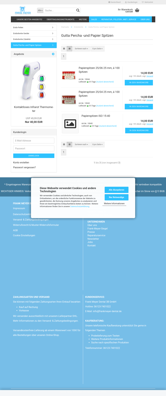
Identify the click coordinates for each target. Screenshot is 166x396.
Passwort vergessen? (24, 167)
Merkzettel (147, 2)
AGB (15, 230)
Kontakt (92, 245)
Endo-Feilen (18, 27)
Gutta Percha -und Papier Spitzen (27, 45)
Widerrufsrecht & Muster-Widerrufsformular (36, 225)
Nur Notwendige (116, 197)
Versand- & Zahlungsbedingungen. (60, 320)
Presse (91, 232)
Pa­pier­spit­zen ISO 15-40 (96, 115)
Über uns (145, 19)
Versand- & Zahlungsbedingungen (31, 219)
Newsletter (93, 238)
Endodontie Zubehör (22, 39)
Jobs (90, 242)
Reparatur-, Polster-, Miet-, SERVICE (118, 19)
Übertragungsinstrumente (60, 19)
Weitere (83, 19)
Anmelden (33, 156)
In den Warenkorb (138, 83)
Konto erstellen (21, 162)
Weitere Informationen (114, 203)
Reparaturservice (96, 235)
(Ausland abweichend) (105, 82)
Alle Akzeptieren (116, 190)
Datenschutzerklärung (79, 206)
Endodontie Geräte (21, 33)
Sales (94, 19)
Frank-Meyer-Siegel (98, 228)
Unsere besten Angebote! (29, 19)
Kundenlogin (131, 2)
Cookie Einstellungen (24, 235)
